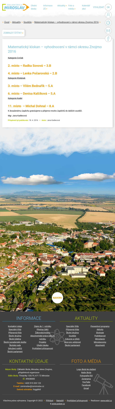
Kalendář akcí (86, 7)
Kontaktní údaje (15, 326)
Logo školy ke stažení (86, 369)
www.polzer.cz (58, 404)
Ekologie (100, 332)
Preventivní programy (100, 326)
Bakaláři (108, 22)
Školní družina (15, 336)
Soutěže (27, 22)
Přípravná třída (15, 332)
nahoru (57, 297)
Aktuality (61, 5)
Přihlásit (49, 400)
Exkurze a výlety (72, 339)
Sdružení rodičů (15, 348)
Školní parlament (15, 351)
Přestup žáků (42, 329)
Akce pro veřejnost (72, 342)
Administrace (108, 15)
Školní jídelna (15, 339)
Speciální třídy (15, 329)
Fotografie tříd (86, 375)
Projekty (42, 342)
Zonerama (86, 379)
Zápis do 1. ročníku (42, 326)
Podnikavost (100, 336)
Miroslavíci (100, 339)
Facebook (108, 38)
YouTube (86, 382)
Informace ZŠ (47, 7)
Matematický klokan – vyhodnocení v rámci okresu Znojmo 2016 (66, 22)
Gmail (108, 30)
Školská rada (15, 345)
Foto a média (71, 7)
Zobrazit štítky (12, 32)
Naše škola (86, 372)
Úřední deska (34, 7)
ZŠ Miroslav (15, 7)
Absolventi (100, 345)
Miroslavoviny (100, 342)
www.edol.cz (106, 400)
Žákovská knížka (42, 332)
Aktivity (100, 329)
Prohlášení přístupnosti (42, 348)
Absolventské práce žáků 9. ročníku (42, 337)
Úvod (6, 22)
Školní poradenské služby (15, 342)
